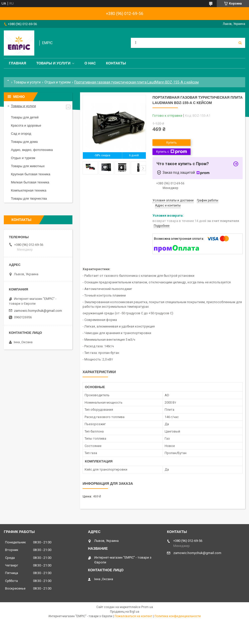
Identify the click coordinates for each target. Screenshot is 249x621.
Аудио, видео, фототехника (32, 150)
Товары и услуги (53, 63)
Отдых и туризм (57, 82)
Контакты (116, 63)
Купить (171, 142)
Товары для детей (25, 117)
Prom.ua (147, 607)
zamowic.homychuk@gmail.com (38, 311)
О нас (90, 63)
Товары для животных (28, 166)
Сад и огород (21, 133)
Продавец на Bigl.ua (124, 611)
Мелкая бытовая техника (30, 182)
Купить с (171, 151)
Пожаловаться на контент (133, 616)
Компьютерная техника (28, 190)
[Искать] (240, 43)
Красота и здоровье (26, 125)
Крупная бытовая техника (30, 174)
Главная (17, 63)
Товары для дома (24, 142)
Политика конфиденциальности (177, 616)
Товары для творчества (29, 198)
